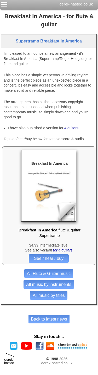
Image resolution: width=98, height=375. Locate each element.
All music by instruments (48, 284)
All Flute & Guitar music (49, 273)
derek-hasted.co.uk (76, 4)
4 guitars (71, 128)
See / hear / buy (49, 258)
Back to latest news (49, 319)
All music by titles (49, 295)
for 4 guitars (62, 250)
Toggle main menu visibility (4, 3)
